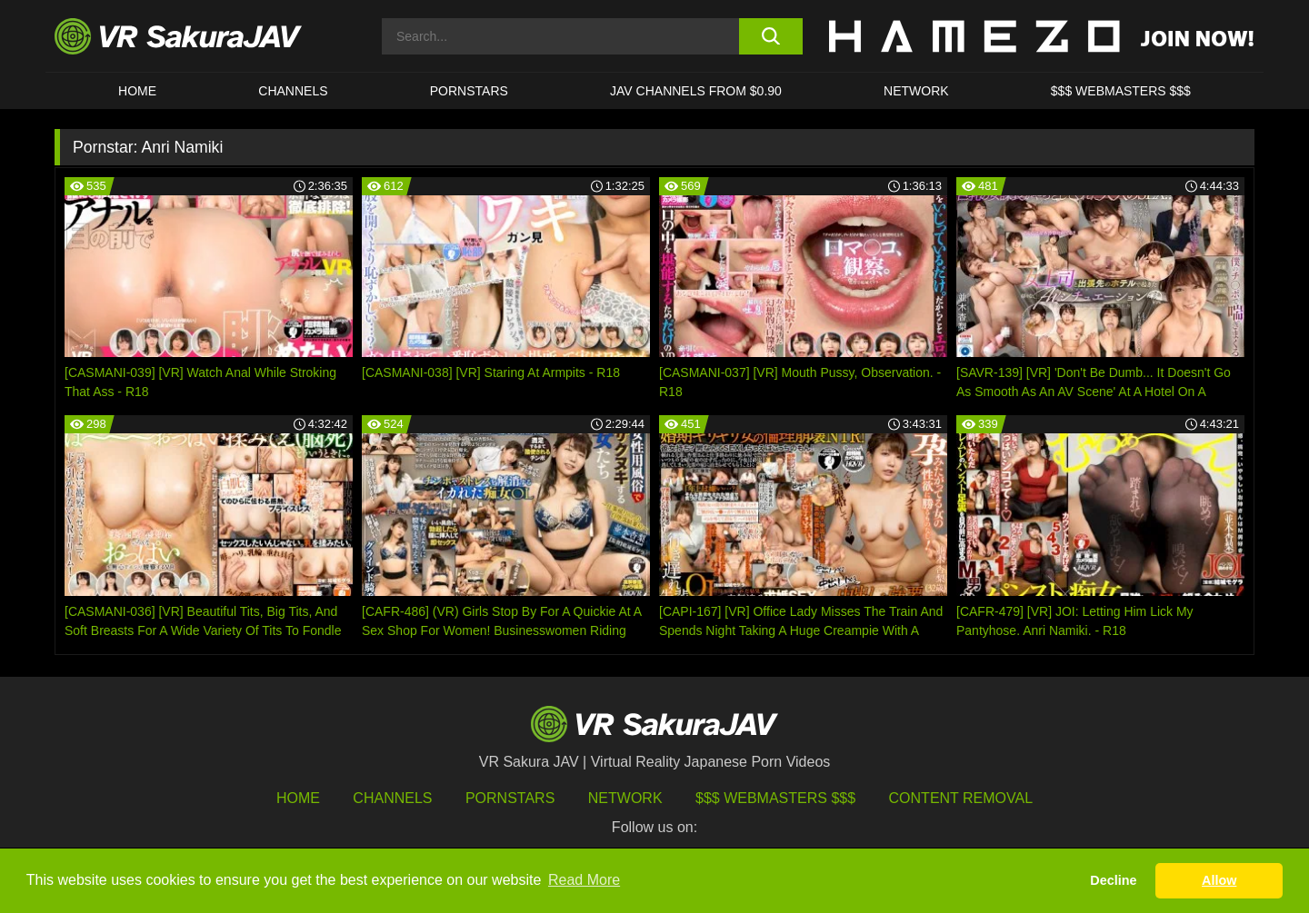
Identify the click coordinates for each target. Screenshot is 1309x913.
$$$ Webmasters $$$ (775, 798)
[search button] (770, 36)
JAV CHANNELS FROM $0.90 (696, 91)
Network (916, 91)
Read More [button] (584, 880)
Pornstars (469, 91)
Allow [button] (1219, 880)
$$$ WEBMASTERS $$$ (1121, 91)
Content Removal (961, 798)
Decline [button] (1113, 880)
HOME (137, 91)
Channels (292, 91)
